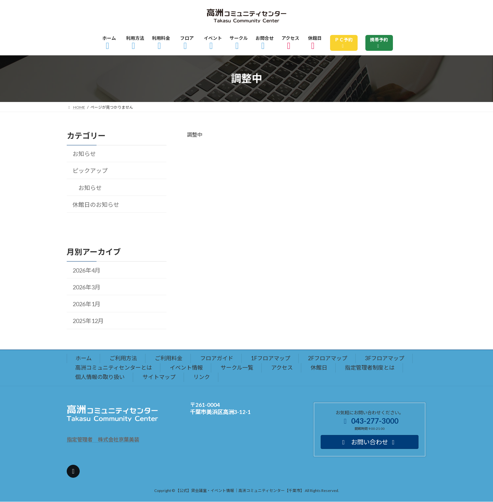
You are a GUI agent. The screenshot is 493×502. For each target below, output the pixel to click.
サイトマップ (159, 377)
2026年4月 (86, 269)
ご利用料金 (168, 358)
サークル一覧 (237, 367)
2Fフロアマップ (327, 358)
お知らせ (84, 153)
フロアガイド (216, 358)
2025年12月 (88, 320)
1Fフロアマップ (270, 358)
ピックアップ (90, 170)
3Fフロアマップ (384, 358)
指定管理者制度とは (370, 367)
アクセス (282, 367)
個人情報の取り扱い (100, 377)
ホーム (83, 358)
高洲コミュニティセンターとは (113, 367)
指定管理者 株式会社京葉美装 (103, 439)
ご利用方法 (123, 358)
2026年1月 (86, 303)
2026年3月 (86, 287)
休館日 (319, 367)
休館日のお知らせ (96, 204)
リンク (201, 377)
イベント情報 (186, 367)
